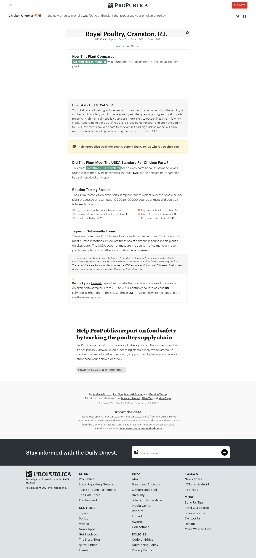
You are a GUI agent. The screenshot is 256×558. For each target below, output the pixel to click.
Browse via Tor (195, 513)
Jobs (135, 500)
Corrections (140, 526)
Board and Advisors (146, 484)
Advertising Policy (145, 545)
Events (83, 550)
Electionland (88, 500)
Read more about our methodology (140, 428)
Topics (83, 513)
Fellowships (153, 500)
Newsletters (193, 479)
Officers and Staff (144, 489)
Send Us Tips (194, 502)
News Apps (87, 529)
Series (83, 518)
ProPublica (86, 479)
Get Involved (88, 534)
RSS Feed (191, 489)
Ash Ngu (118, 394)
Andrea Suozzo (102, 394)
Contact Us (193, 518)
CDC (106, 122)
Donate (190, 523)
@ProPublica (88, 545)
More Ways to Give (198, 529)
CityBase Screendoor (109, 370)
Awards (137, 521)
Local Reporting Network (97, 484)
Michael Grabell (133, 394)
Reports (137, 510)
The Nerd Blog (89, 539)
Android (203, 484)
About (136, 479)
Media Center (142, 505)
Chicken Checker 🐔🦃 (25, 15)
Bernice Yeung (158, 394)
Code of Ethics (142, 539)
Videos (84, 523)
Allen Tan (147, 398)
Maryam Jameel (130, 398)
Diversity (138, 495)
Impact (137, 516)
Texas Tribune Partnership (97, 489)
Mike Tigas (165, 398)
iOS (187, 484)
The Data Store (89, 495)
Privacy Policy (142, 550)
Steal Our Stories (197, 507)
